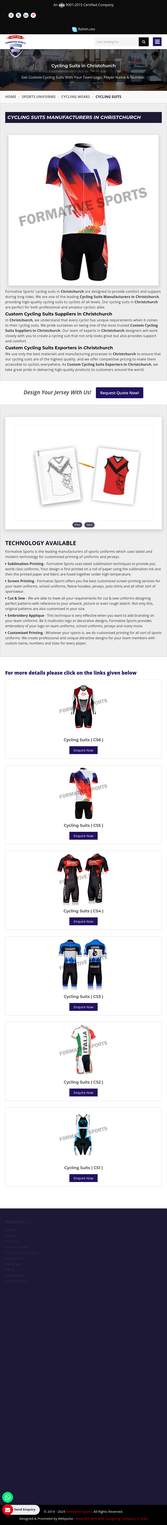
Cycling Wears (75, 96)
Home (10, 96)
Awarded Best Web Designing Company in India (112, 1518)
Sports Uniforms (38, 96)
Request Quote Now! (119, 392)
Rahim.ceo (83, 29)
